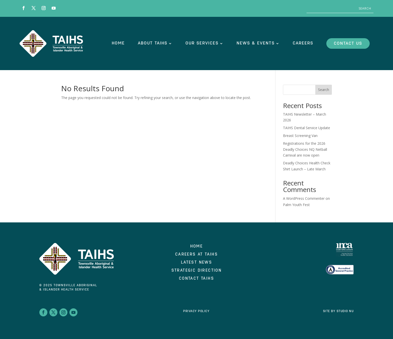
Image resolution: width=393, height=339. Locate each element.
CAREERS (303, 43)
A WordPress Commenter (304, 198)
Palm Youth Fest (296, 204)
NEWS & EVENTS (256, 43)
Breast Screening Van (300, 135)
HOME (118, 43)
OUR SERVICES (202, 43)
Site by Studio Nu (338, 311)
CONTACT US (348, 43)
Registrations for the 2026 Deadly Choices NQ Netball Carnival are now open (305, 149)
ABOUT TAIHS (152, 43)
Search (323, 89)
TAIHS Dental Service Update (306, 127)
